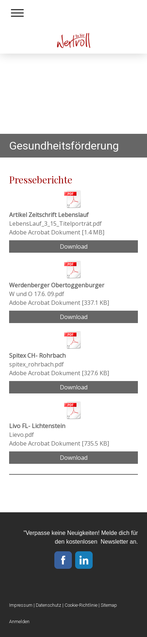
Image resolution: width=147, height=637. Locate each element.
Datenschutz (48, 605)
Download (74, 246)
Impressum (20, 605)
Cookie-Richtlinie (81, 605)
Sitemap (109, 605)
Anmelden (19, 621)
